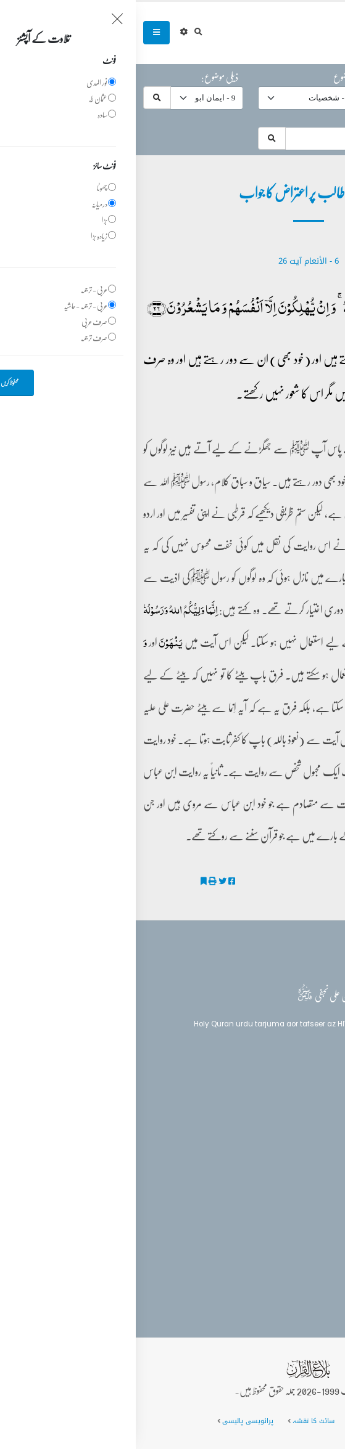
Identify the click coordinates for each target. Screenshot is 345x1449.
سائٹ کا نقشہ (178, 1421)
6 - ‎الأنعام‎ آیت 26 (173, 261)
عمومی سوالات (239, 1421)
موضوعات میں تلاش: (301, 118)
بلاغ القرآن (303, 1091)
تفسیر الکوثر (313, 897)
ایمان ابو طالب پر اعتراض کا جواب (281, 881)
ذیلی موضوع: (83, 77)
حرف (324, 77)
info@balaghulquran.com (274, 1223)
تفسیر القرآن (304, 1114)
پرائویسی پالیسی (112, 1421)
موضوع (207, 77)
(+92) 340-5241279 (286, 1201)
